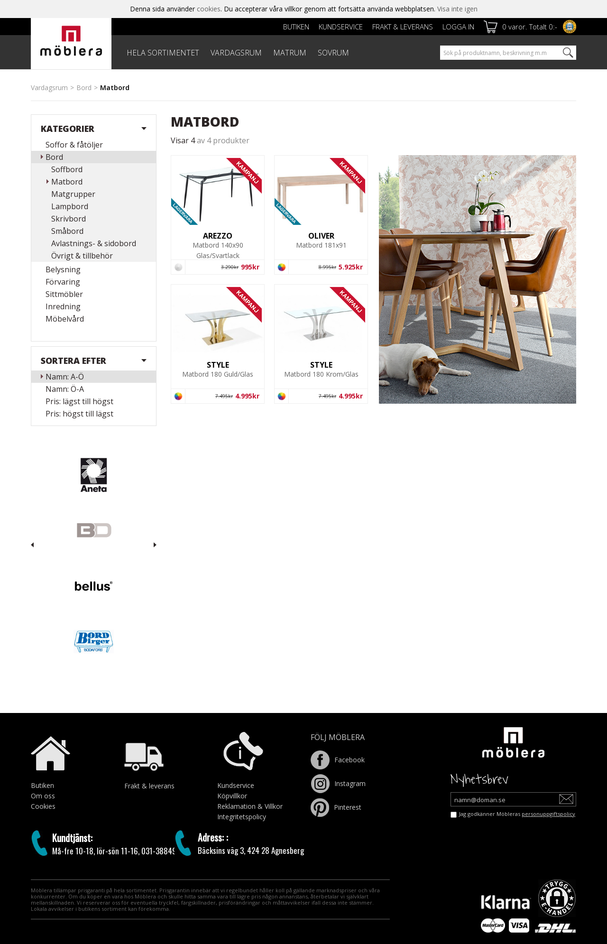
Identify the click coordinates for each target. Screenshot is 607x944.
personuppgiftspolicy (548, 813)
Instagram (338, 783)
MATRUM (289, 52)
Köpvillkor (232, 795)
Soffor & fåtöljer (74, 144)
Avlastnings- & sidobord (93, 243)
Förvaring (63, 282)
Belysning (63, 269)
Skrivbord (68, 218)
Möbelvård (65, 319)
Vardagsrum (49, 87)
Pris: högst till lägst (79, 413)
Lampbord (69, 206)
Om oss (43, 795)
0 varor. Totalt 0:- (529, 26)
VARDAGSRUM (236, 52)
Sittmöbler (64, 294)
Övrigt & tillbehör (82, 255)
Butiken (296, 26)
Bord (84, 87)
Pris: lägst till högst (79, 401)
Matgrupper (73, 194)
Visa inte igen (457, 8)
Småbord (67, 231)
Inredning (63, 306)
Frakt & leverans (402, 26)
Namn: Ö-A (65, 389)
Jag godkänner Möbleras (517, 813)
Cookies (43, 806)
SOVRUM (333, 52)
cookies (209, 8)
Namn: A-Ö (65, 376)
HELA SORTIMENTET (163, 52)
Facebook (338, 759)
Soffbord (67, 169)
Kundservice (341, 26)
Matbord (67, 181)
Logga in (458, 26)
